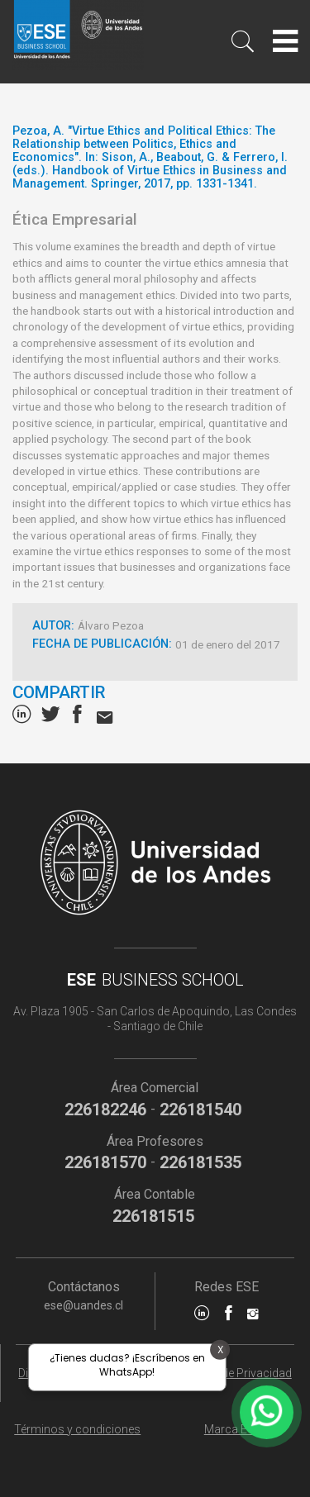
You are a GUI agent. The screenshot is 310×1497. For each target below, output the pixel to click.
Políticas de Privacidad (233, 1373)
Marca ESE (232, 1429)
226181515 (153, 1216)
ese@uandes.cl (83, 1305)
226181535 (200, 1162)
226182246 (105, 1109)
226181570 (105, 1162)
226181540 (200, 1109)
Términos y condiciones (77, 1429)
